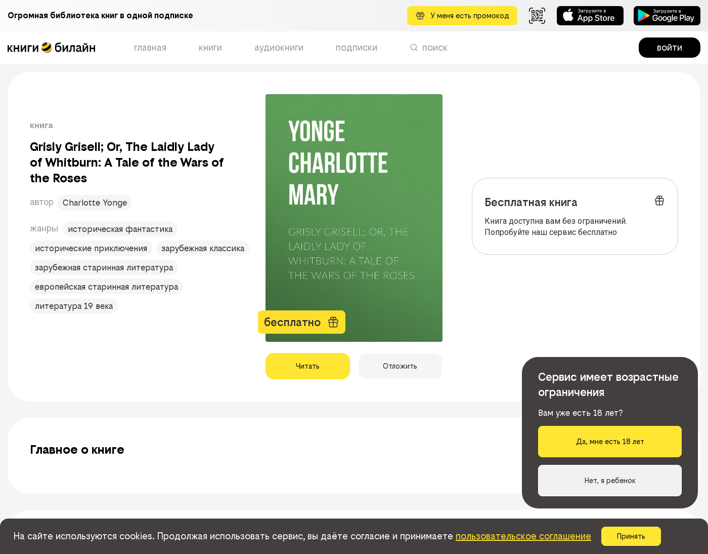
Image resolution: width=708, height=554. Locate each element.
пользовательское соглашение (523, 536)
